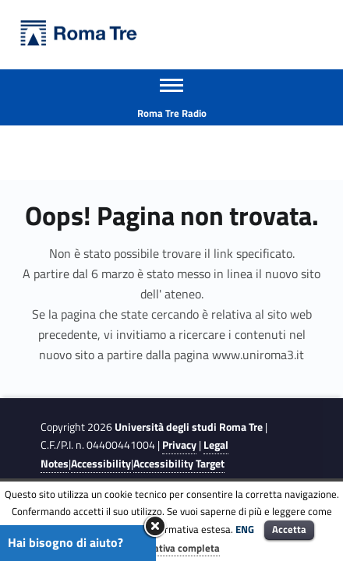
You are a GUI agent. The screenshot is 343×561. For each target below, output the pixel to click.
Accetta (289, 529)
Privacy (179, 444)
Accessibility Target (179, 463)
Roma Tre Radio (172, 113)
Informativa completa (171, 548)
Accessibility (101, 463)
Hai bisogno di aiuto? (65, 542)
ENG (244, 529)
